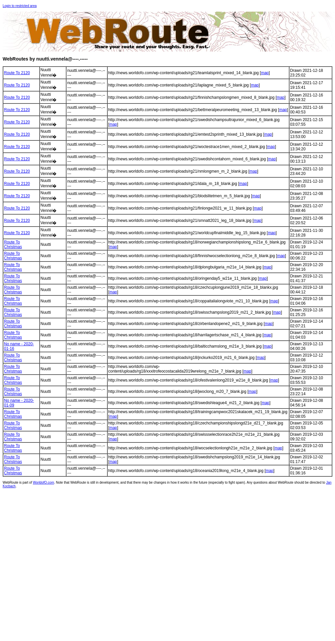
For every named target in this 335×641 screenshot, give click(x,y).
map (265, 73)
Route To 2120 (17, 73)
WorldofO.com (43, 482)
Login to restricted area (20, 6)
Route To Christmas (13, 244)
